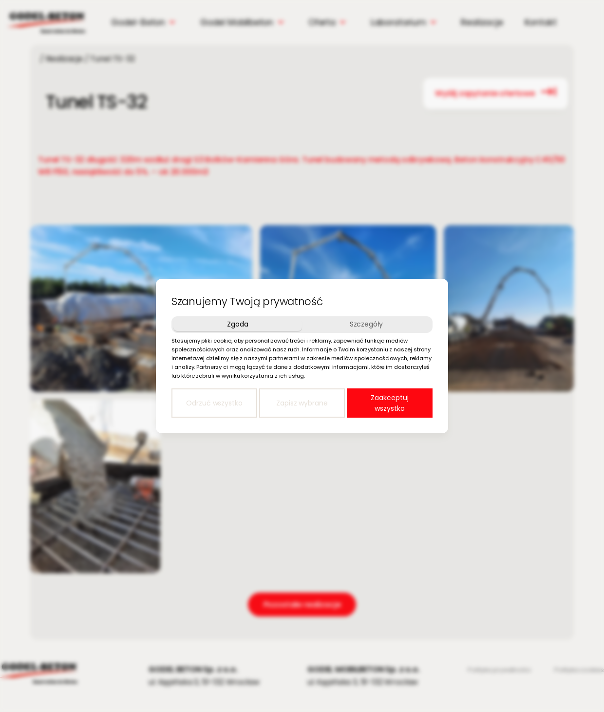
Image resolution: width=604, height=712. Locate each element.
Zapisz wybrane (302, 403)
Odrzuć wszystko (214, 403)
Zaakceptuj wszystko (389, 403)
